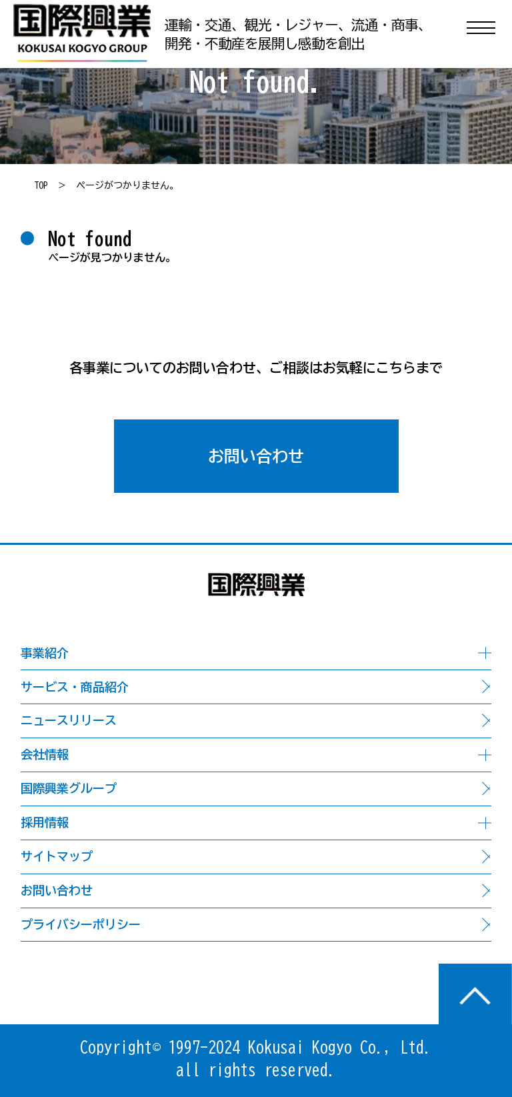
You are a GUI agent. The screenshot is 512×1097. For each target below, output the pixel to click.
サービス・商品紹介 (75, 687)
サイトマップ (57, 856)
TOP (41, 185)
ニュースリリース (69, 720)
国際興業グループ (69, 788)
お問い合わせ (256, 456)
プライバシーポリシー (81, 924)
